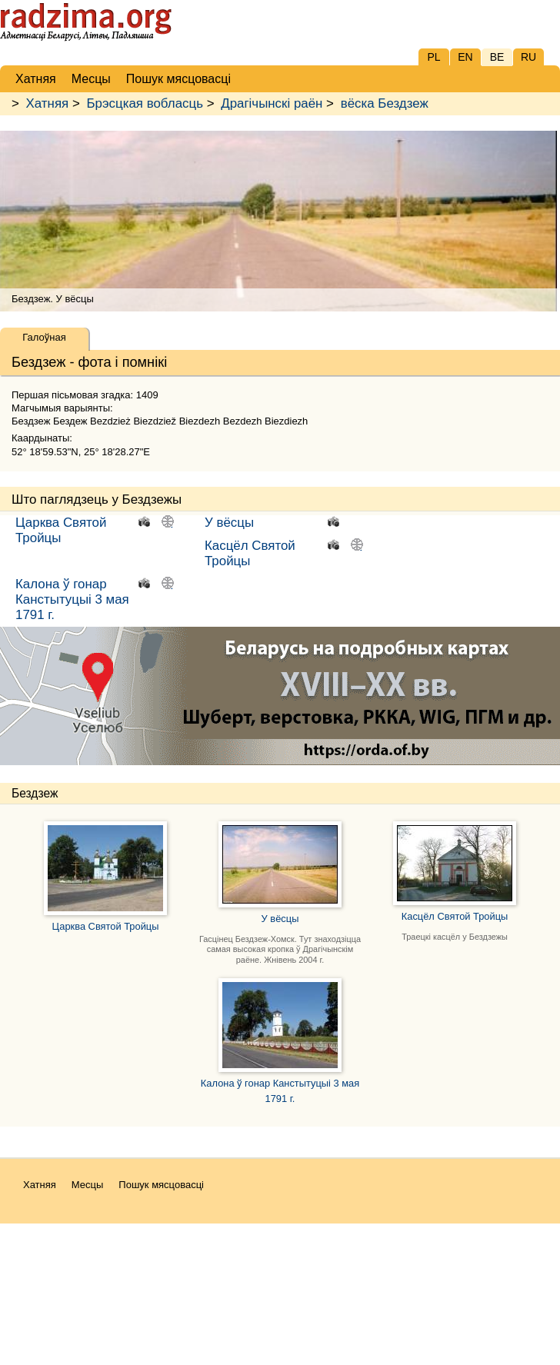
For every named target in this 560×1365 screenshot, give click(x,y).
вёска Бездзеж (384, 103)
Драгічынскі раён (271, 103)
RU (528, 57)
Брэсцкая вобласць (144, 103)
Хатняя (47, 103)
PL (433, 57)
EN (465, 57)
